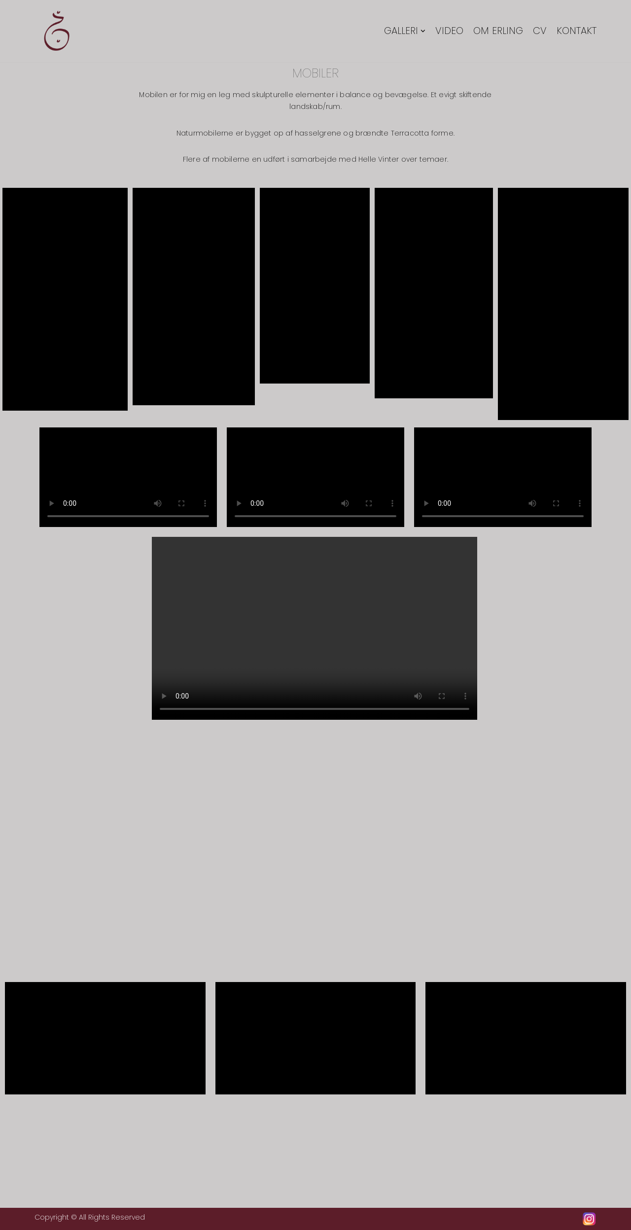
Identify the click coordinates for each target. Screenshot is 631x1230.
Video (449, 31)
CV (540, 31)
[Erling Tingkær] (57, 31)
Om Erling (498, 31)
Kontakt (576, 31)
